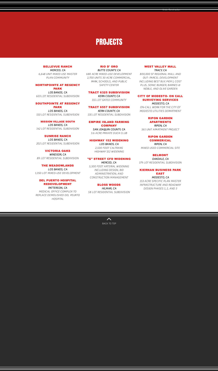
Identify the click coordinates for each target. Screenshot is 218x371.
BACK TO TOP (109, 223)
